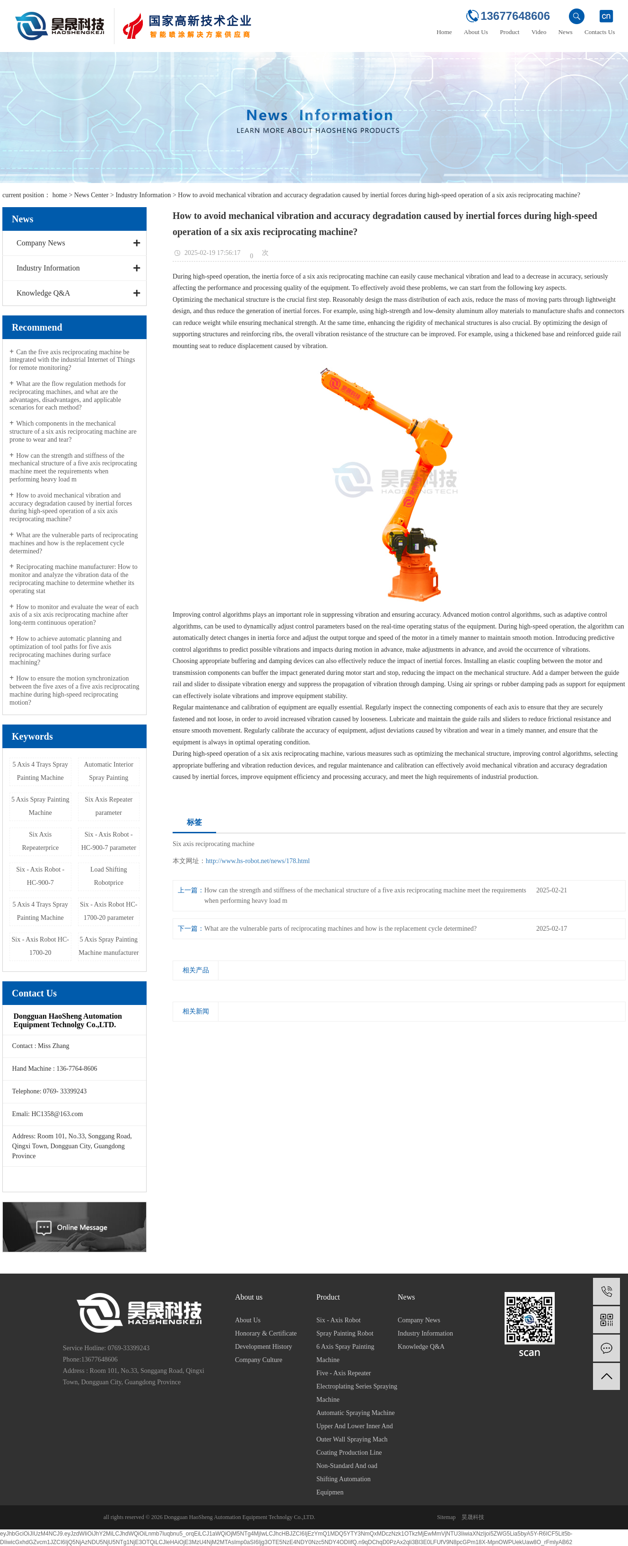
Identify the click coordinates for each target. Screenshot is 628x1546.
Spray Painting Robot (345, 1333)
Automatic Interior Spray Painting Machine (108, 773)
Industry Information (143, 195)
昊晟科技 (473, 1517)
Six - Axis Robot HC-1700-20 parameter (108, 911)
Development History (263, 1346)
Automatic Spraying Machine (355, 1412)
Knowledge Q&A (43, 293)
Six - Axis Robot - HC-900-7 (40, 876)
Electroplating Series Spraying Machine (356, 1393)
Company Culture (258, 1359)
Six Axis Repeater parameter (108, 806)
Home (444, 31)
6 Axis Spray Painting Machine (345, 1353)
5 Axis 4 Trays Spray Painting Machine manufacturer (40, 913)
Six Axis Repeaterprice (40, 841)
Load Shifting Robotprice (108, 876)
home (59, 195)
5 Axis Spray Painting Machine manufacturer (108, 946)
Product (509, 31)
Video (539, 31)
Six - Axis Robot (338, 1320)
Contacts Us (599, 31)
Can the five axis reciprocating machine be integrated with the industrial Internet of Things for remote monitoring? (72, 360)
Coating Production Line (349, 1452)
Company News (41, 243)
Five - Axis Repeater (343, 1373)
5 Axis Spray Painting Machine (40, 806)
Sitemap (446, 1517)
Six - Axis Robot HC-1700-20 (40, 946)
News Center (91, 195)
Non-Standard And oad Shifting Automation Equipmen (346, 1479)
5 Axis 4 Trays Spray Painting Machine (40, 771)
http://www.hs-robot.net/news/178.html (258, 861)
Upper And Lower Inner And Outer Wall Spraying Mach (354, 1433)
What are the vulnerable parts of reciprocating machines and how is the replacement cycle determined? (73, 543)
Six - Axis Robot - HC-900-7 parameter (108, 841)
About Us (476, 31)
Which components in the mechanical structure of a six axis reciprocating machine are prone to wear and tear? (73, 431)
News (565, 31)
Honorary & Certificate (266, 1333)
